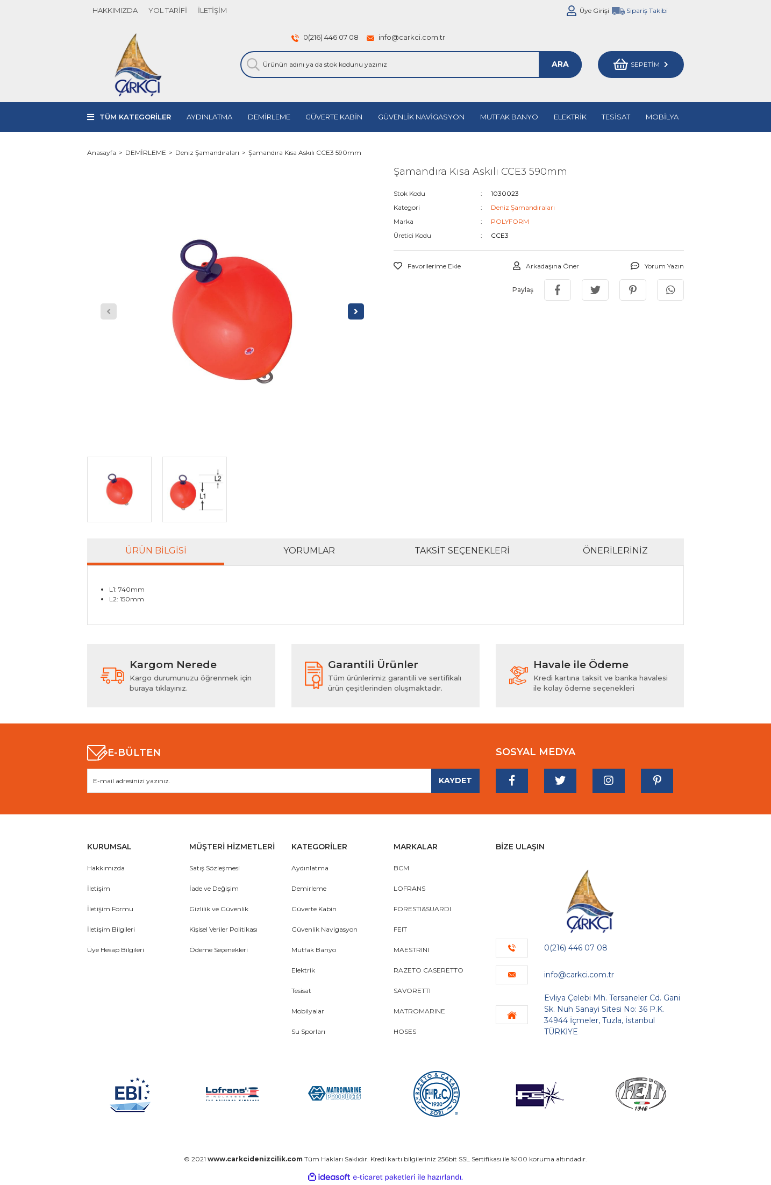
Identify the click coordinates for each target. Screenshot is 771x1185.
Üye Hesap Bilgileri (115, 950)
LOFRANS (409, 888)
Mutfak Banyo (313, 950)
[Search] (411, 64)
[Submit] (455, 781)
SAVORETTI (412, 991)
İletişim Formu (110, 909)
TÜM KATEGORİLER (135, 116)
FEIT (400, 929)
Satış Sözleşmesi (214, 868)
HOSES (405, 1031)
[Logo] (138, 64)
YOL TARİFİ (167, 10)
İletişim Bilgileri (111, 929)
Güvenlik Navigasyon (324, 929)
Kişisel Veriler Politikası (223, 929)
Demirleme (308, 888)
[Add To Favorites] (427, 266)
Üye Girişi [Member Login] (594, 10)
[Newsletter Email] (283, 781)
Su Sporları (308, 1031)
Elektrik (303, 970)
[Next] (356, 311)
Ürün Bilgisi (156, 550)
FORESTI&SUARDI (422, 909)
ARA (560, 64)
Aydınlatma (310, 868)
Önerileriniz (615, 550)
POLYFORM (510, 221)
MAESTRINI (411, 950)
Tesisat (301, 991)
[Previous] (109, 311)
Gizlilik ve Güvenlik (218, 909)
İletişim (98, 888)
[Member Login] (571, 10)
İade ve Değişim (214, 888)
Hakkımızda (106, 868)
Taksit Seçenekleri (462, 550)
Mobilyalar (307, 1011)
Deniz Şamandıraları (523, 207)
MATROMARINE (419, 1011)
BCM (401, 868)
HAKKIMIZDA (115, 10)
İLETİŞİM (212, 10)
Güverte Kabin (314, 909)
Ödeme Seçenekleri (218, 950)
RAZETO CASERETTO (428, 970)
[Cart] (641, 64)
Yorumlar (309, 550)
